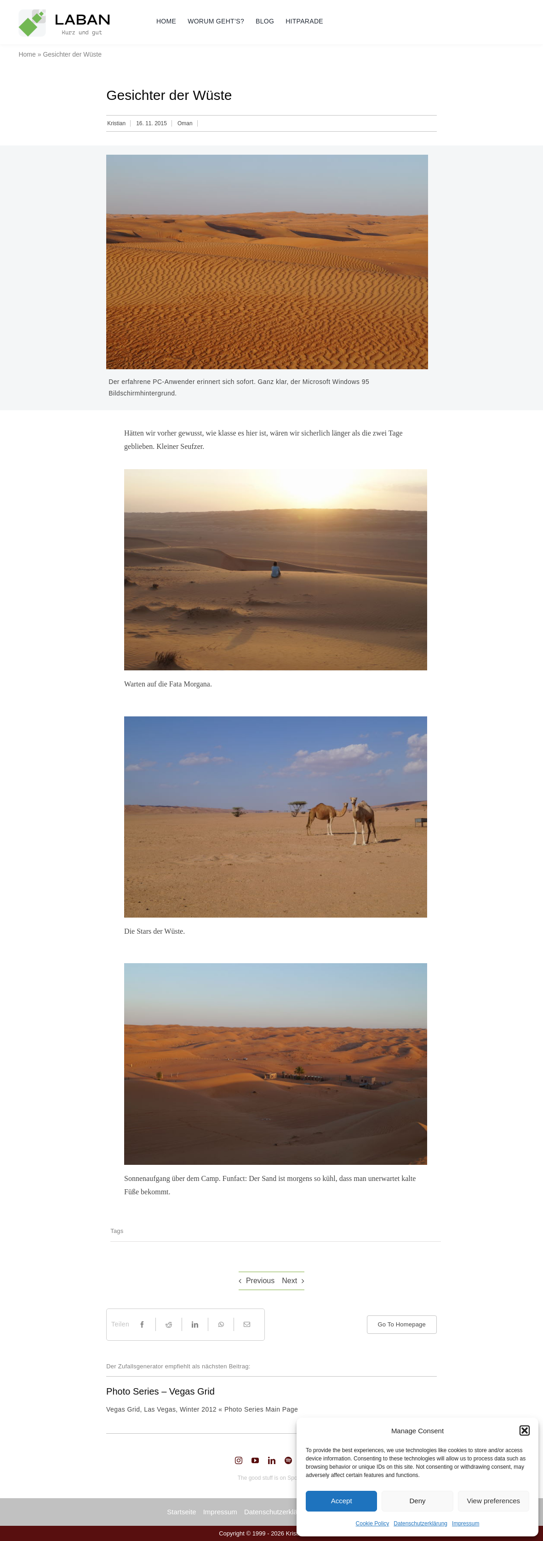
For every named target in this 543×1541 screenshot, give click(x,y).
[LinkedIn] (195, 1324)
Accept (341, 1501)
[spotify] (288, 1460)
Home (26, 54)
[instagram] (238, 1460)
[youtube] (255, 1460)
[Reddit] (169, 1324)
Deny (417, 1501)
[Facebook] (142, 1324)
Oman (185, 123)
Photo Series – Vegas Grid (160, 1391)
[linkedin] (271, 1460)
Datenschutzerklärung (420, 1523)
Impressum (465, 1523)
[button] (524, 1430)
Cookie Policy (372, 1523)
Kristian (116, 123)
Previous (260, 1281)
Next (289, 1281)
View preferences (493, 1501)
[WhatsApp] (221, 1324)
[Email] (247, 1324)
